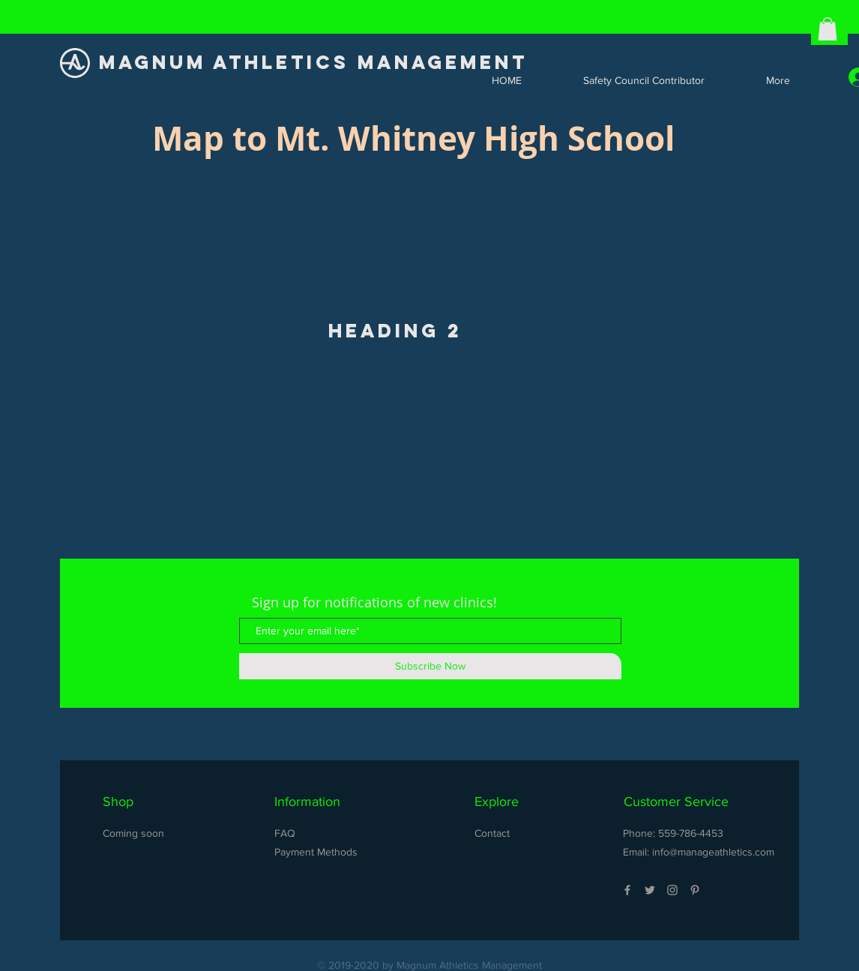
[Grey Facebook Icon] (627, 890)
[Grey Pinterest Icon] (695, 890)
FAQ (284, 833)
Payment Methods (316, 852)
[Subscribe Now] (430, 666)
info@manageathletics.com (713, 852)
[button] (827, 28)
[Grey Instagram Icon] (672, 890)
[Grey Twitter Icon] (650, 890)
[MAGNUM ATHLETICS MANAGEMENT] (317, 62)
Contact (492, 833)
